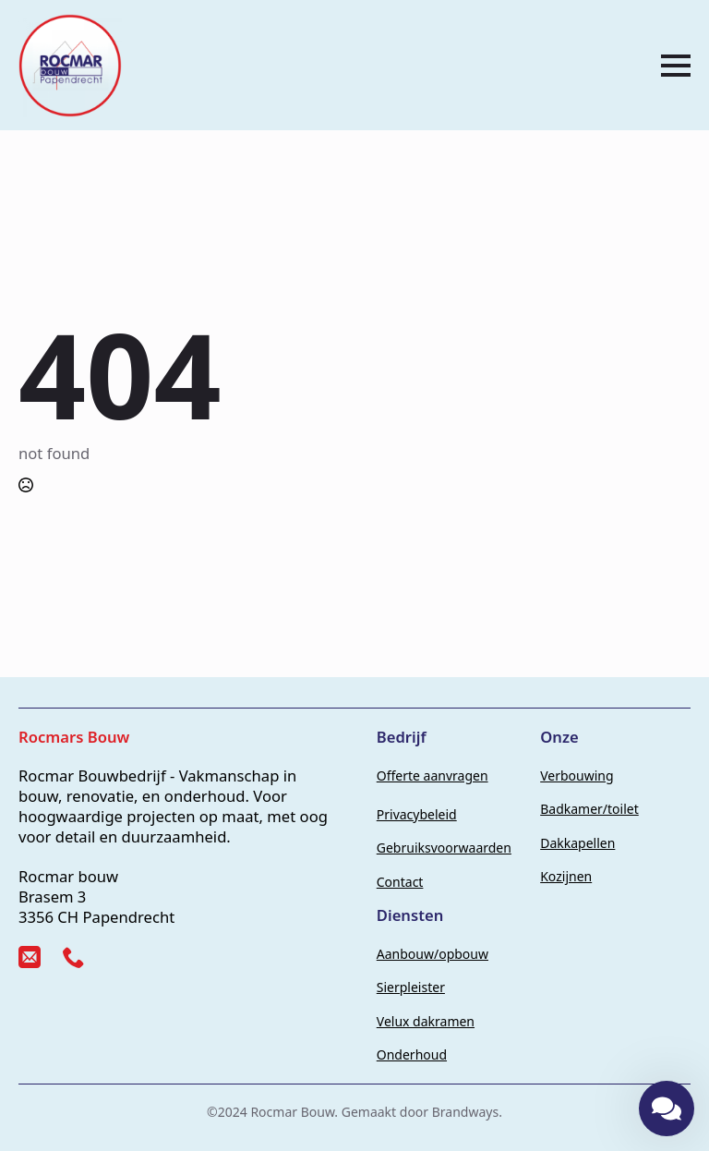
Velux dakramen (426, 1021)
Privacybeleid (417, 814)
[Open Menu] (676, 65)
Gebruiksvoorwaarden (444, 847)
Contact (400, 882)
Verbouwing (576, 775)
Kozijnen (566, 876)
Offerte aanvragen (432, 775)
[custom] (29, 957)
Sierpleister (411, 987)
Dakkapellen (577, 843)
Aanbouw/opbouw (432, 954)
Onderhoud (412, 1054)
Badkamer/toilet (589, 809)
